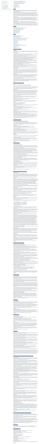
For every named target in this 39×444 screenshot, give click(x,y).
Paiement (4, 5)
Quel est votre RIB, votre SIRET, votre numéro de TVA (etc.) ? (20, 27)
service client (25, 113)
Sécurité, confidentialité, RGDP (16, 44)
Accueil (15, 7)
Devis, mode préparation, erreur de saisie (18, 36)
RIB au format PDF (16, 437)
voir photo (25, 431)
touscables (20, 1)
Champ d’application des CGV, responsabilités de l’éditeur (19, 45)
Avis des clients (15, 43)
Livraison (4, 6)
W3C (2, 10)
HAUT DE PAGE (14, 81)
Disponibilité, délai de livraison (16, 35)
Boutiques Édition (31, 10)
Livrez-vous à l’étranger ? (16, 32)
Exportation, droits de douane (16, 37)
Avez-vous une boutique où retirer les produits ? (18, 29)
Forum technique (5, 3)
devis (18, 162)
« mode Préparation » (35, 162)
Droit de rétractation (15, 40)
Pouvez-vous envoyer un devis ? (16, 30)
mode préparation (29, 86)
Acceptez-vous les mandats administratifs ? (18, 28)
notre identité (24, 169)
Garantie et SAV (15, 41)
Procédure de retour (15, 42)
